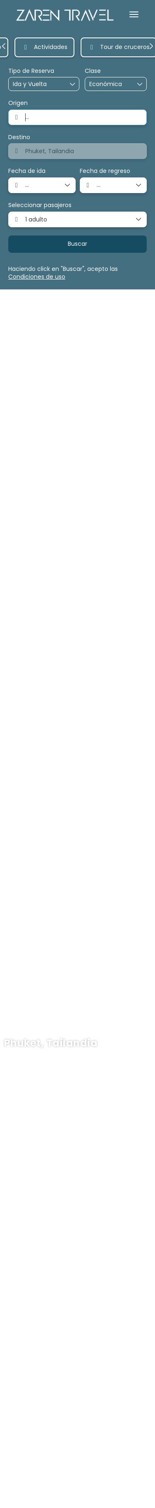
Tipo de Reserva (31, 71)
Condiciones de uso (36, 277)
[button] (4, 46)
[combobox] (77, 117)
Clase (93, 71)
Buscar (77, 244)
